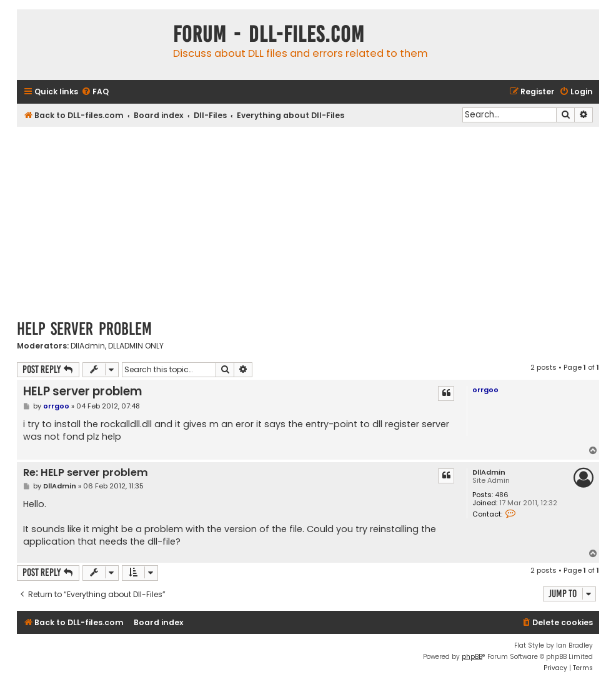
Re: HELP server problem (85, 473)
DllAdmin (88, 346)
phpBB (472, 656)
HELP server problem (84, 329)
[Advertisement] (308, 220)
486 (502, 495)
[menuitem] (95, 92)
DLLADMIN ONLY (136, 346)
